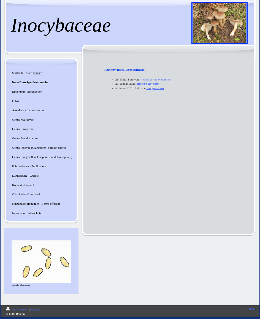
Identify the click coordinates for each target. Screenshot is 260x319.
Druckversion (17, 309)
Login (250, 308)
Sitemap (35, 309)
